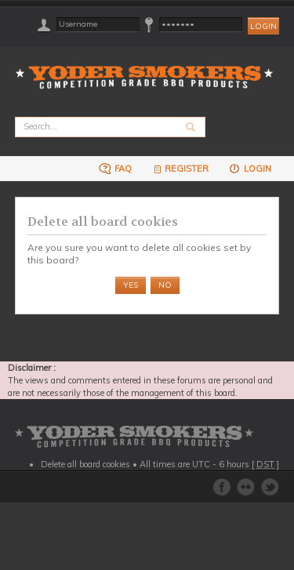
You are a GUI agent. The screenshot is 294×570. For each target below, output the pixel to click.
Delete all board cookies (85, 464)
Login (249, 168)
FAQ (115, 168)
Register (180, 168)
